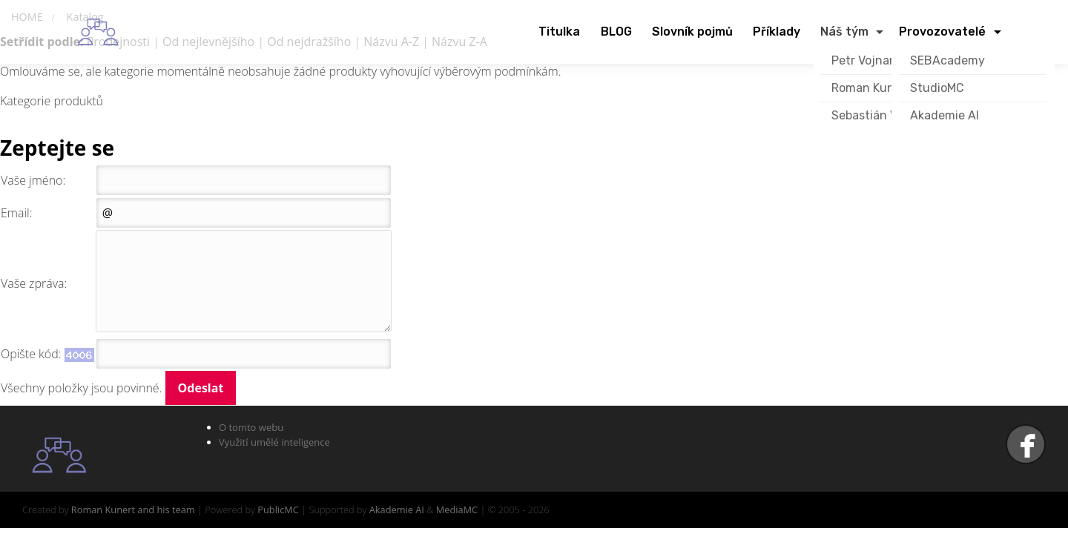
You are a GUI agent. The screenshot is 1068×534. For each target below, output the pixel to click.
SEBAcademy (947, 60)
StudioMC (937, 88)
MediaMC (457, 509)
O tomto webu (251, 427)
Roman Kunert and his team (133, 509)
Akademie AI (944, 115)
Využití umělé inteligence (274, 442)
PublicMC (278, 509)
